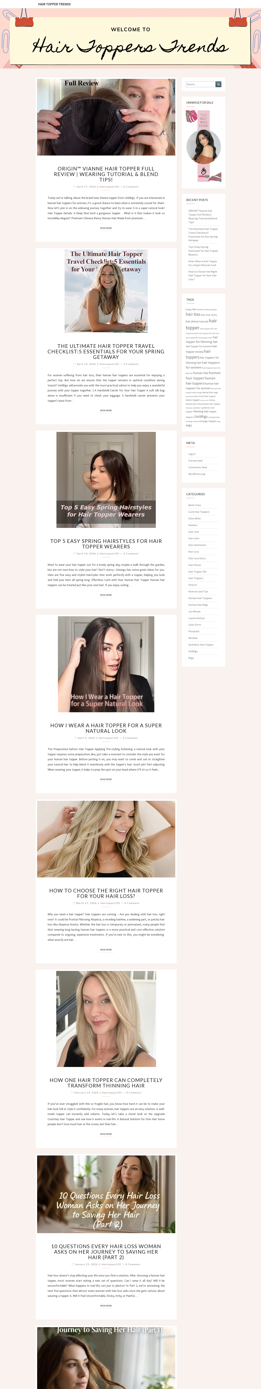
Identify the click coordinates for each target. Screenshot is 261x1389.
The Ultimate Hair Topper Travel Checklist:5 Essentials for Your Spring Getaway (106, 351)
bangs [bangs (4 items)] (189, 309)
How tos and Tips (198, 591)
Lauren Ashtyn (196, 618)
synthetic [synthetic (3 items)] (197, 408)
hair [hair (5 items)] (194, 309)
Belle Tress (194, 505)
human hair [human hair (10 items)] (200, 373)
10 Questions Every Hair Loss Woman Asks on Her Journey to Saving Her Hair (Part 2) (106, 1251)
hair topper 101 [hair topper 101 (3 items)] (206, 328)
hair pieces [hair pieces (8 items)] (192, 321)
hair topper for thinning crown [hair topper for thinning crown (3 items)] (199, 337)
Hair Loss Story (197, 558)
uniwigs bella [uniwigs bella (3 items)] (214, 417)
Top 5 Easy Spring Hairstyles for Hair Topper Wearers (106, 543)
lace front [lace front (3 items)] (190, 396)
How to (192, 584)
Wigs (191, 658)
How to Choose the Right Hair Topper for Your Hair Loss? (106, 893)
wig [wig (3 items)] (218, 421)
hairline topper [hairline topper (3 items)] (210, 309)
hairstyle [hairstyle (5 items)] (203, 321)
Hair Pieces (194, 565)
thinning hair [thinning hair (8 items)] (201, 411)
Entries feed (195, 460)
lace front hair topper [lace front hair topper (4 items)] (205, 396)
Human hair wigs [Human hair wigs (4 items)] (210, 392)
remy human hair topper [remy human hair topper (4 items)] (209, 403)
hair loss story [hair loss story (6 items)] (209, 314)
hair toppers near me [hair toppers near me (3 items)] (211, 368)
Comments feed (197, 467)
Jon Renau (194, 611)
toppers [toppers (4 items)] (190, 417)
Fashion (192, 525)
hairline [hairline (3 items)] (200, 309)
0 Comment (131, 186)
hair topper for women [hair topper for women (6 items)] (199, 346)
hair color (193, 538)
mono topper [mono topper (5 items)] (193, 400)
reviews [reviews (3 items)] (189, 408)
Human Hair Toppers (200, 598)
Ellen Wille (194, 518)
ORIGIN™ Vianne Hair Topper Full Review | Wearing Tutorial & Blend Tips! (106, 174)
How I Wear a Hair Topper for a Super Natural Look (106, 728)
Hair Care (193, 531)
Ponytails (193, 631)
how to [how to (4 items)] (189, 373)
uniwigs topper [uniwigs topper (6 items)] (207, 421)
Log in (191, 454)
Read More (107, 228)
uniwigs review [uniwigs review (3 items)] (192, 421)
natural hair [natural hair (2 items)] (204, 400)
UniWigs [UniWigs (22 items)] (201, 416)
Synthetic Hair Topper (201, 644)
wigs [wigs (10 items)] (189, 425)
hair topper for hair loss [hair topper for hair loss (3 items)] (209, 333)
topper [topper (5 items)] (213, 411)
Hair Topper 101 (197, 571)
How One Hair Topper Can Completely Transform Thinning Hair (106, 1082)
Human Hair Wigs (198, 604)
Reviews (193, 638)
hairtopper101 (109, 186)
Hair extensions (197, 545)
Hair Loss (193, 551)
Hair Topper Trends (54, 4)
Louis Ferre (194, 624)
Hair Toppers (195, 578)
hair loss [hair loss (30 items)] (193, 314)
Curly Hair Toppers (199, 511)
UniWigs (193, 651)
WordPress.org (196, 474)
